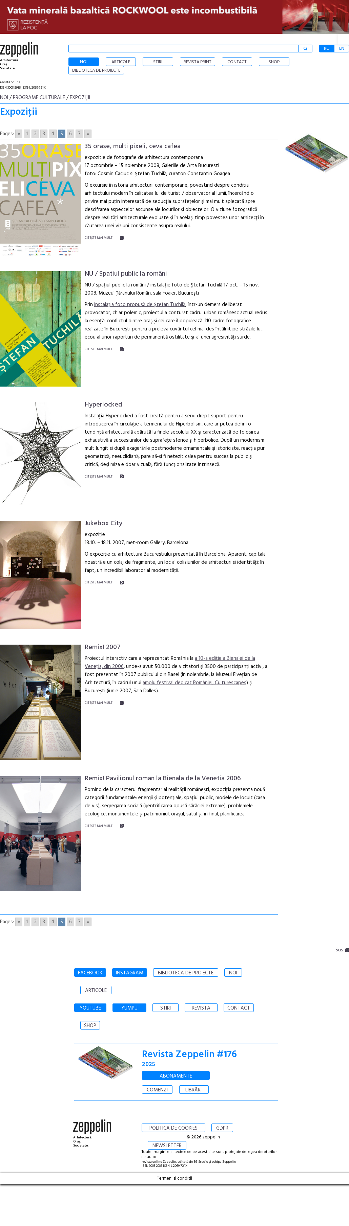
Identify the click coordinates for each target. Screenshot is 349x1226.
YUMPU (129, 1008)
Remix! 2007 (103, 647)
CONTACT (238, 1008)
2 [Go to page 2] (35, 134)
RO (327, 48)
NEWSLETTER (167, 1146)
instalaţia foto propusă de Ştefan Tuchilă (139, 305)
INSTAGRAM (129, 973)
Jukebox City (103, 523)
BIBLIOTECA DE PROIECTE (185, 973)
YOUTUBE (90, 1008)
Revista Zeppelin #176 (189, 1054)
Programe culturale (39, 98)
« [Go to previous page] (19, 134)
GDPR (222, 1128)
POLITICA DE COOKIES (173, 1128)
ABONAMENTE (176, 1076)
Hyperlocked (103, 404)
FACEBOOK (90, 973)
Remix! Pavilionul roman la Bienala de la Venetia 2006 (163, 778)
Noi (4, 98)
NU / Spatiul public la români (126, 274)
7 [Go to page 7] (79, 134)
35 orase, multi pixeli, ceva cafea (133, 146)
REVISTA (201, 1008)
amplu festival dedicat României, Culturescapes (194, 683)
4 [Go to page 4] (52, 134)
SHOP (90, 1026)
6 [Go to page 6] (70, 134)
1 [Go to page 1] (27, 134)
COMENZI (157, 1090)
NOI (233, 973)
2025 (148, 1064)
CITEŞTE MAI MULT (98, 237)
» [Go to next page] (88, 134)
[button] (343, 39)
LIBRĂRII (194, 1090)
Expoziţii (80, 98)
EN (341, 48)
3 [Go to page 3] (44, 134)
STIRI (165, 1008)
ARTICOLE (96, 991)
